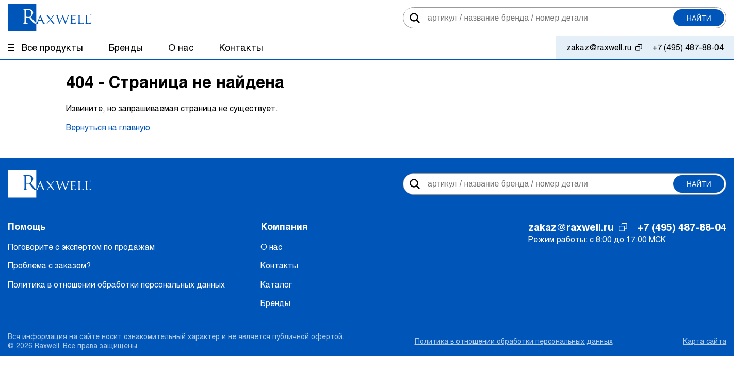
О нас (271, 246)
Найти (699, 18)
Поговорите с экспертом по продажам (81, 246)
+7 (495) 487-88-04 (688, 47)
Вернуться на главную (108, 127)
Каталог (276, 284)
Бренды (275, 303)
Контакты (279, 265)
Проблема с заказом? (49, 265)
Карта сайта (704, 340)
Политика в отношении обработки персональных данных (116, 284)
